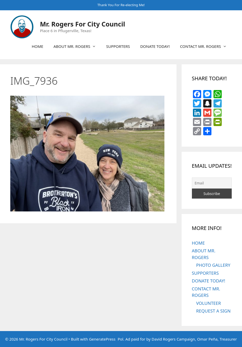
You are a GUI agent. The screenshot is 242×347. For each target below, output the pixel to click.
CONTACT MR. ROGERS (206, 46)
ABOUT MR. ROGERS (77, 46)
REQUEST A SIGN (213, 311)
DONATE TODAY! (155, 46)
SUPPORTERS (118, 46)
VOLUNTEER (208, 303)
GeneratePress (102, 339)
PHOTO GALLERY (213, 265)
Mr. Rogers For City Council (82, 24)
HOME (37, 46)
